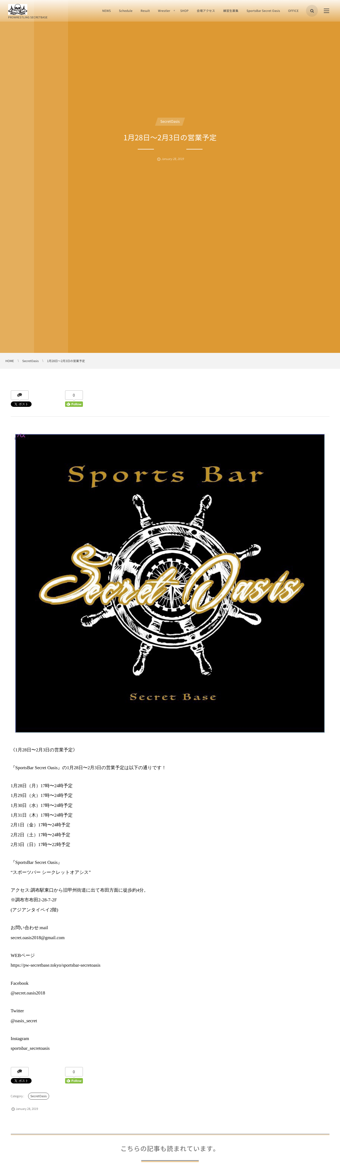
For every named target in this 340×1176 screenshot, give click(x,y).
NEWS (106, 10)
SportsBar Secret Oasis (263, 10)
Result (145, 10)
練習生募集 (230, 10)
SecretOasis (170, 121)
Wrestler (164, 10)
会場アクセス (206, 10)
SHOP (184, 10)
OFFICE (293, 10)
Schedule (125, 10)
